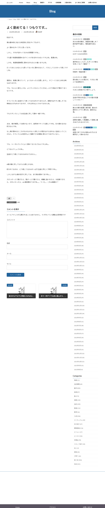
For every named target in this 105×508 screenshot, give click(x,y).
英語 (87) (77, 392)
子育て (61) (77, 456)
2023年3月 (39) (79, 293)
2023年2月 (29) (79, 297)
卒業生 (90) (77, 440)
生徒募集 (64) (78, 384)
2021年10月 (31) (79, 361)
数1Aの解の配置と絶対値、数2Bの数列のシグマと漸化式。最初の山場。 (85, 110)
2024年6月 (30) (79, 233)
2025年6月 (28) (79, 186)
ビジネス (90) (78, 436)
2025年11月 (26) (79, 166)
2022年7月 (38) (79, 325)
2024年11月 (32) (79, 213)
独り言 (92, 69)
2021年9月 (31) (79, 365)
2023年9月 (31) (79, 269)
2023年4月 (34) (79, 289)
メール (9, 257)
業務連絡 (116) (78, 428)
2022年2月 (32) (79, 345)
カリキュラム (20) (79, 420)
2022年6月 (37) (79, 329)
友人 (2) (76, 448)
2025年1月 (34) (79, 206)
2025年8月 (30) (79, 178)
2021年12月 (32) (79, 353)
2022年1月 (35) (79, 349)
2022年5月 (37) (79, 333)
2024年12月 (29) (79, 210)
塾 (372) (76, 396)
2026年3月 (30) (79, 150)
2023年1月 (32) (79, 301)
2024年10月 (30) (79, 218)
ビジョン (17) (78, 432)
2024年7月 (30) (79, 230)
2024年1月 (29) (79, 253)
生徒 (87, 95)
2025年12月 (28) (79, 162)
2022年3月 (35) (79, 341)
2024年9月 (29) (79, 221)
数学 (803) (77, 388)
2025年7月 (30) (79, 181)
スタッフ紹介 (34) (79, 444)
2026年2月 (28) (79, 154)
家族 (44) (77, 452)
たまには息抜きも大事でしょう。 (84, 90)
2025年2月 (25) (79, 201)
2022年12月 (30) (79, 305)
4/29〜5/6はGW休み (80, 54)
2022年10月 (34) (79, 313)
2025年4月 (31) (79, 193)
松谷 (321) (77, 464)
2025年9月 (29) (79, 174)
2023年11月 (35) (79, 261)
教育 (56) (77, 412)
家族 (85, 87)
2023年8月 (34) (79, 273)
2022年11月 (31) (79, 309)
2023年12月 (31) (79, 257)
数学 (19, 202)
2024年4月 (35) (79, 241)
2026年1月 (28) (79, 158)
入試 (88, 39)
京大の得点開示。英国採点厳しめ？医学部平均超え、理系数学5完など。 (85, 44)
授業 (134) (77, 400)
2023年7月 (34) (79, 277)
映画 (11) (77, 380)
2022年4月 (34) (79, 337)
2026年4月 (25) (79, 146)
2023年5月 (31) (79, 285)
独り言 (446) (78, 460)
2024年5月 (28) (79, 237)
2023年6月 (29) (79, 281)
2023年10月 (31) (79, 265)
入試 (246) (77, 416)
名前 (8, 246)
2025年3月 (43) (79, 198)
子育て (88, 87)
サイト (9, 267)
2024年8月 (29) (79, 225)
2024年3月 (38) (79, 245)
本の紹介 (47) (78, 424)
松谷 (96, 69)
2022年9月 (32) (79, 317)
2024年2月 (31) (79, 250)
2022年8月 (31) (79, 321)
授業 (90, 105)
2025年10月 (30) (79, 170)
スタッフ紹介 (87, 69)
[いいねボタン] (9, 198)
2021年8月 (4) (78, 369)
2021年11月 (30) (79, 357)
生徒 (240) (77, 404)
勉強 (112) (77, 408)
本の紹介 (89, 59)
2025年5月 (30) (79, 190)
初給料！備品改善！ (80, 72)
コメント (11, 220)
